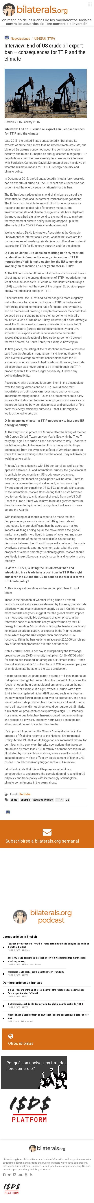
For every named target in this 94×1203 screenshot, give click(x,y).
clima (14, 799)
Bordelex (24, 794)
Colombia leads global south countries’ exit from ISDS (36, 972)
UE (67, 799)
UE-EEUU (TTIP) (44, 38)
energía (26, 799)
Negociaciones (20, 38)
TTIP (59, 799)
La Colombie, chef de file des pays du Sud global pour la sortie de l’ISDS (45, 1004)
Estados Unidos (43, 799)
